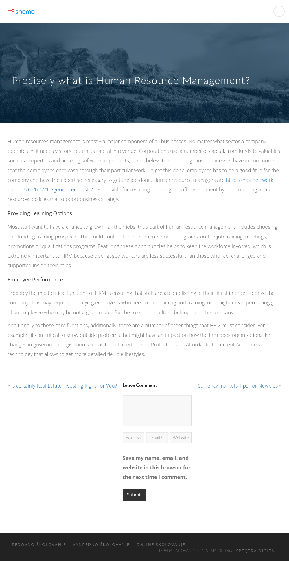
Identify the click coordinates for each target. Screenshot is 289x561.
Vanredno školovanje (101, 544)
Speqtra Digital (256, 550)
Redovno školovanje (39, 544)
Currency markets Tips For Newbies (237, 385)
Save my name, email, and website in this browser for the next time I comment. (157, 467)
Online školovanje (161, 544)
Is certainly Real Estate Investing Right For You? (64, 385)
